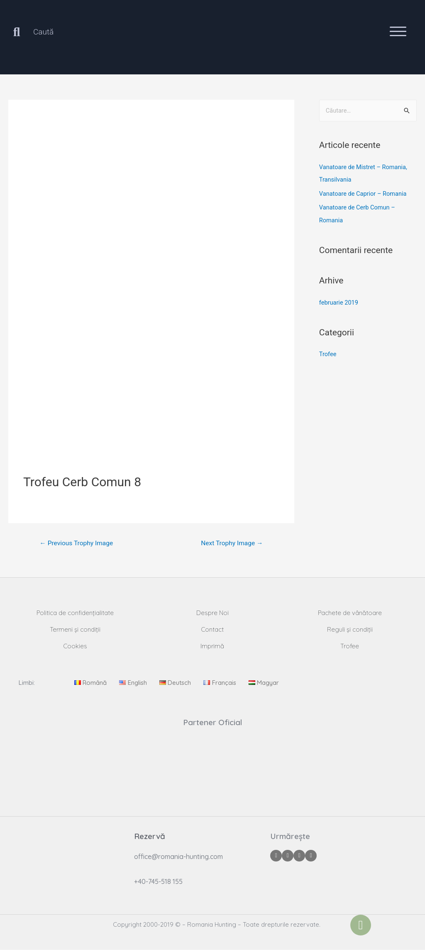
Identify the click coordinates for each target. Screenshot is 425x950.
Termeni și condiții (75, 630)
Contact (212, 630)
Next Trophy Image (231, 543)
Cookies (75, 646)
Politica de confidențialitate (75, 613)
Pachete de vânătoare (350, 613)
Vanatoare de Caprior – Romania (364, 193)
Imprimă (212, 646)
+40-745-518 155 (158, 882)
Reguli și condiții (350, 630)
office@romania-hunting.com (178, 857)
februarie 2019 (339, 302)
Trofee (328, 354)
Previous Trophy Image (77, 543)
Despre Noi (212, 613)
